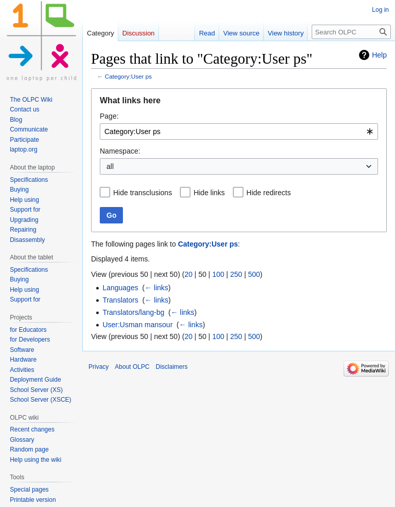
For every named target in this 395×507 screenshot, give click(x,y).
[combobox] (239, 131)
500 (254, 274)
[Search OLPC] (351, 32)
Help (379, 55)
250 (236, 274)
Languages (120, 288)
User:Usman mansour (137, 325)
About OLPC (132, 366)
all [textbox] (110, 166)
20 (189, 274)
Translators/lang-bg (133, 312)
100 (218, 274)
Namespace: (120, 151)
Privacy (98, 366)
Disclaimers (172, 366)
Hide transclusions (142, 193)
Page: (109, 116)
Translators (120, 300)
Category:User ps (128, 76)
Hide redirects (268, 193)
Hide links (209, 193)
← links (156, 288)
